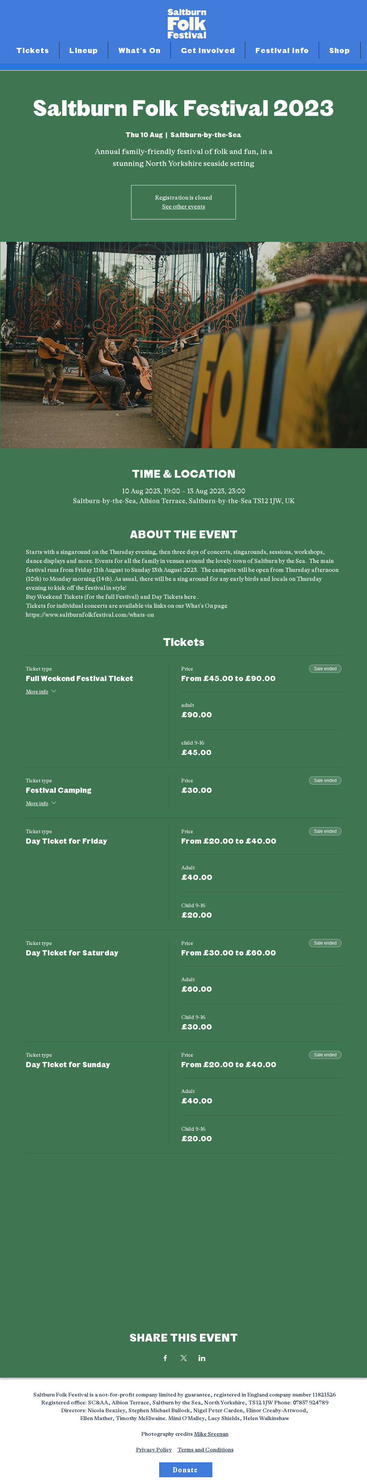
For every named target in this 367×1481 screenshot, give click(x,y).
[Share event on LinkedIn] (202, 1358)
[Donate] (185, 1469)
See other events (183, 206)
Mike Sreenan (211, 1434)
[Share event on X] (183, 1358)
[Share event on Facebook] (165, 1358)
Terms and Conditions (206, 1450)
